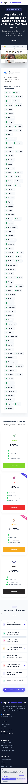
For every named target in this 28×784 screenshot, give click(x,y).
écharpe (9, 213)
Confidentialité (5, 764)
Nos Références (5, 731)
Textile (9, 112)
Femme (9, 137)
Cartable (9, 167)
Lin (8, 99)
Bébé (17, 226)
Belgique (9, 129)
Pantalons (10, 221)
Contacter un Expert (6, 747)
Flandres (9, 284)
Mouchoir (10, 204)
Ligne (8, 411)
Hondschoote (11, 272)
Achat (8, 297)
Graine (9, 171)
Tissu (16, 99)
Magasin (9, 310)
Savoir (19, 373)
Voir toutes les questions (14, 689)
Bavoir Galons (11, 234)
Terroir (9, 293)
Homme (18, 133)
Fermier (9, 327)
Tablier (9, 217)
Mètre (16, 108)
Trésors (9, 339)
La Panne (9, 390)
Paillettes (9, 259)
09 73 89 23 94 (6, 714)
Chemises (10, 251)
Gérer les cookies (6, 766)
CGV (2, 761)
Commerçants (11, 369)
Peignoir (9, 230)
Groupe (9, 348)
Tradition (9, 335)
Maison (9, 103)
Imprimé (18, 179)
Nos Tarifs (3, 726)
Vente (18, 297)
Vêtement (10, 125)
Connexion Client (7, 734)
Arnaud (9, 360)
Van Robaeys (11, 364)
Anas (18, 268)
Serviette (9, 200)
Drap (19, 259)
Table (8, 133)
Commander (14, 465)
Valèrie (19, 360)
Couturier (10, 394)
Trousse (9, 162)
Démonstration (11, 343)
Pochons (17, 150)
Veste (8, 226)
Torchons (10, 196)
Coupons (9, 238)
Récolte (9, 373)
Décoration (10, 301)
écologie (9, 402)
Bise (17, 192)
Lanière (9, 158)
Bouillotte (10, 175)
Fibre (18, 112)
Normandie (10, 276)
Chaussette (10, 247)
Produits (9, 381)
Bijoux (8, 141)
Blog (19, 381)
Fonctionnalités (5, 724)
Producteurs (10, 377)
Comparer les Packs (6, 729)
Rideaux (9, 255)
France (9, 280)
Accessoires (10, 146)
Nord (19, 284)
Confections (11, 398)
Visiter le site (14, 40)
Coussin (9, 154)
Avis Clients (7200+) (6, 743)
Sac (8, 150)
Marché (9, 322)
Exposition (10, 318)
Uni (17, 183)
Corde (19, 158)
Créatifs (9, 120)
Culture (19, 293)
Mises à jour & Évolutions (7, 750)
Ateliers (9, 352)
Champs (9, 289)
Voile (8, 179)
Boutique (9, 306)
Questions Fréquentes (7, 745)
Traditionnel (10, 331)
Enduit (9, 183)
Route (19, 103)
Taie (18, 263)
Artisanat (9, 242)
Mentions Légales (6, 759)
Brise (8, 192)
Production (10, 314)
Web (17, 411)
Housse (9, 263)
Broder (18, 188)
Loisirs (9, 116)
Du (7, 108)
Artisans (9, 385)
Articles (9, 415)
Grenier (9, 356)
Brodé (8, 188)
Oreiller (9, 268)
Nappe (9, 209)
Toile (18, 137)
